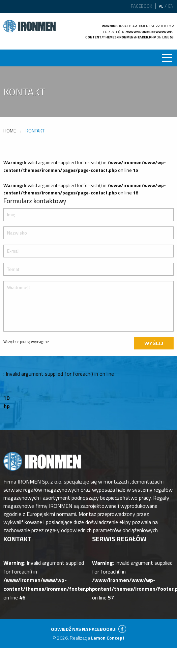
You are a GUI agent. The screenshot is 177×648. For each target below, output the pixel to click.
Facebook (141, 6)
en (171, 6)
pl (161, 6)
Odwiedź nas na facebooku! (84, 628)
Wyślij (153, 343)
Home (9, 130)
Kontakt (35, 130)
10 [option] (6, 398)
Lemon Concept (107, 637)
